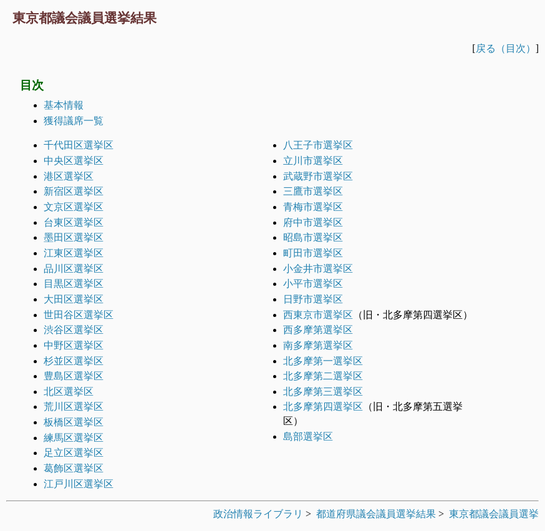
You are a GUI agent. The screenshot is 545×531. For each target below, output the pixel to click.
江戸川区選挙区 (78, 484)
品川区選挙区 (74, 268)
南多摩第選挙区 (318, 345)
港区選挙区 (69, 176)
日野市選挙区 (313, 299)
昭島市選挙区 (313, 237)
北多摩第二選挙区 (323, 376)
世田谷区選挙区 (78, 314)
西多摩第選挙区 (318, 329)
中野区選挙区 (74, 345)
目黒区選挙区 (74, 283)
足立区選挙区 (74, 452)
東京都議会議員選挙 (494, 514)
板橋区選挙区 (74, 422)
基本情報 (64, 105)
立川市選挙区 (313, 160)
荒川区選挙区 (74, 406)
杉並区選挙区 (74, 361)
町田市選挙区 (313, 253)
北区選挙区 (69, 391)
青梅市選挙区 (313, 207)
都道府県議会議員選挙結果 (376, 514)
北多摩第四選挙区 (323, 406)
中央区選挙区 (74, 160)
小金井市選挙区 (318, 268)
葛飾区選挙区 (74, 468)
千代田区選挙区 (78, 145)
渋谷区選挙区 (74, 329)
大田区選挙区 (74, 299)
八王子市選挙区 (318, 145)
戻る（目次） (506, 48)
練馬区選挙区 (74, 437)
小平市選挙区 (313, 283)
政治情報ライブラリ (258, 514)
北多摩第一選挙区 (323, 361)
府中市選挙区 (313, 222)
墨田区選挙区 (74, 237)
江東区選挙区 (74, 253)
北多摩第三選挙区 (323, 391)
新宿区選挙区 (74, 191)
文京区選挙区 (74, 207)
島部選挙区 (308, 436)
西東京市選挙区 (318, 314)
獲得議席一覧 (74, 120)
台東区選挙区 (74, 222)
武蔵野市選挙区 (318, 176)
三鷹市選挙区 (313, 191)
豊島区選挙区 (74, 376)
